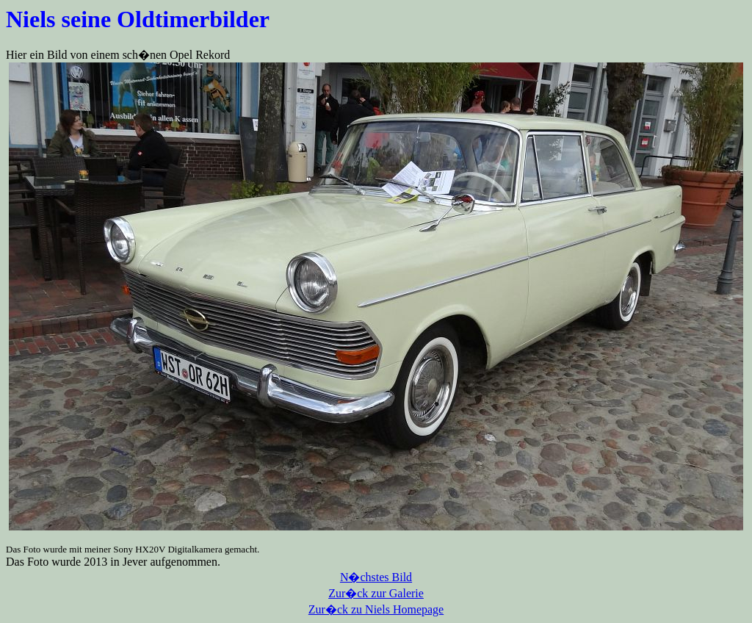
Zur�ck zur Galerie (376, 593)
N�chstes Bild (376, 577)
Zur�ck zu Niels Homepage (376, 609)
